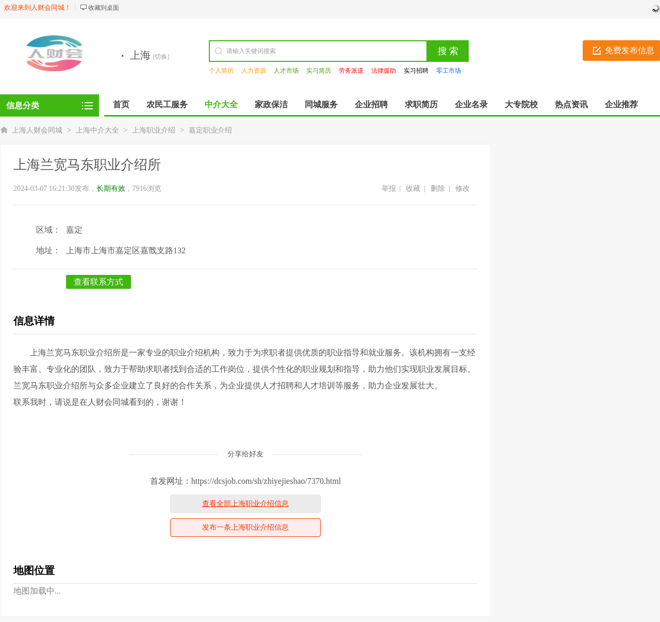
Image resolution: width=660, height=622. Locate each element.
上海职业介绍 (153, 130)
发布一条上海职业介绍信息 (245, 527)
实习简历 (318, 70)
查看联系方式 (98, 281)
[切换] (161, 56)
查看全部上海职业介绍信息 (245, 504)
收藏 (413, 188)
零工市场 (448, 70)
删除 (438, 188)
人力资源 (253, 70)
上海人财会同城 (37, 130)
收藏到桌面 (103, 7)
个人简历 (221, 70)
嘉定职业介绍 (210, 130)
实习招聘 (416, 70)
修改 (462, 188)
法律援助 (383, 70)
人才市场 (286, 70)
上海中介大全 (97, 130)
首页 (121, 104)
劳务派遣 (351, 70)
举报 (389, 188)
